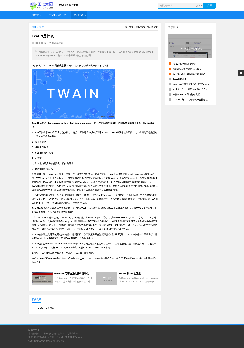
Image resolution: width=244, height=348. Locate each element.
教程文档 (79, 15)
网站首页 (36, 15)
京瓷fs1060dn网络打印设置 (186, 94)
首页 (131, 27)
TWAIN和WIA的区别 (44, 308)
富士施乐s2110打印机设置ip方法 (189, 74)
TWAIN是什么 (180, 79)
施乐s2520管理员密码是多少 (187, 69)
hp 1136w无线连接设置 (184, 63)
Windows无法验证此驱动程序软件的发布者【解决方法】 (201, 84)
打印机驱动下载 (57, 15)
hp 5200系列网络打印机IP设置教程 (190, 99)
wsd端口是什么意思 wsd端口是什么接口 (193, 89)
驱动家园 (50, 341)
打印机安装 (152, 27)
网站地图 (59, 341)
